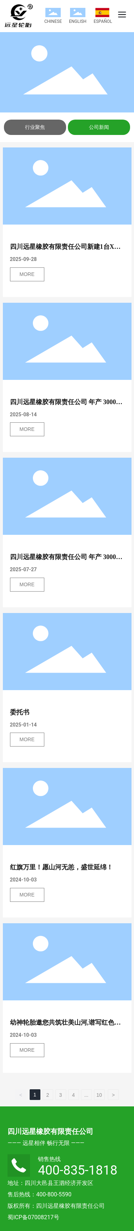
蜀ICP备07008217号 (33, 1217)
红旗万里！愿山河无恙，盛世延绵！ (61, 867)
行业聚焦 (35, 127)
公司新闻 (99, 127)
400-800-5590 (53, 1194)
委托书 (19, 712)
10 (99, 1095)
